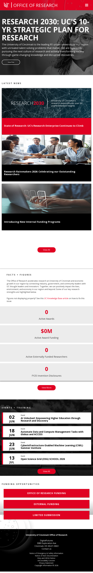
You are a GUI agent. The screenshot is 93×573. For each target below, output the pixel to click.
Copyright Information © (46, 567)
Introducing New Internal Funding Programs (32, 223)
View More (49, 390)
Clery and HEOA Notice (46, 559)
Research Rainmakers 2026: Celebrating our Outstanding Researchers (39, 174)
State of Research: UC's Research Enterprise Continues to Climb (43, 127)
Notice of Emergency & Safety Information (46, 554)
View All (49, 252)
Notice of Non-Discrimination (46, 557)
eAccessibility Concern (46, 562)
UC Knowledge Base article (56, 299)
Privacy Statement (46, 564)
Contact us (46, 550)
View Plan (10, 62)
